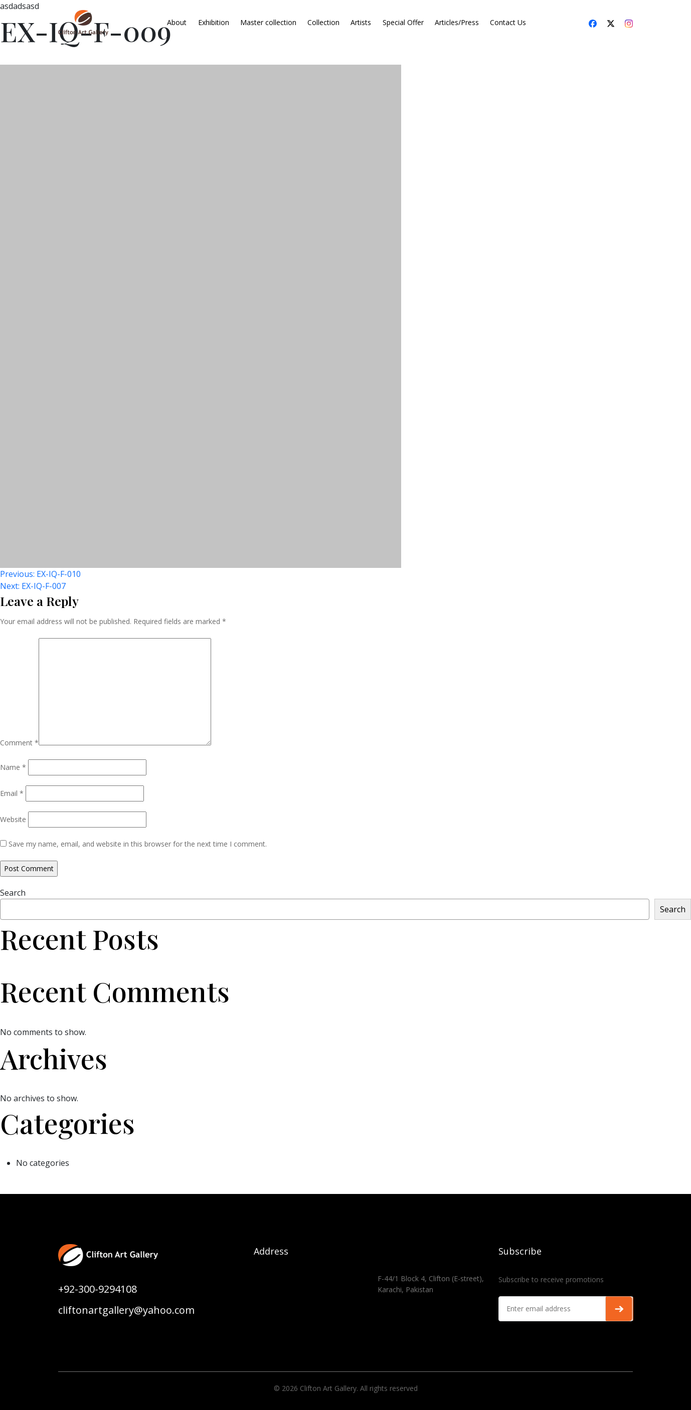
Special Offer (403, 22)
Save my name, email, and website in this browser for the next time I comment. (138, 844)
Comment (19, 742)
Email (12, 793)
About (177, 22)
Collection (323, 22)
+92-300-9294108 (97, 1289)
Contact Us (508, 22)
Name (13, 767)
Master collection (268, 22)
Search (13, 892)
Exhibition (213, 22)
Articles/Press (457, 22)
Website (13, 819)
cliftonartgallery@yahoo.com (126, 1310)
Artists (361, 22)
